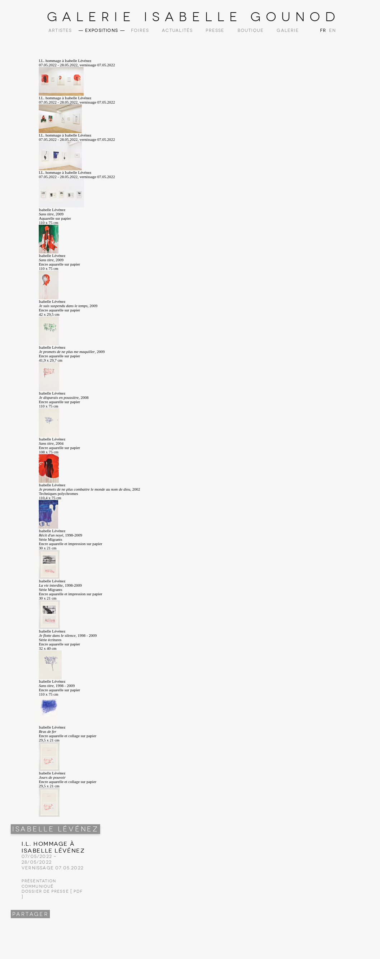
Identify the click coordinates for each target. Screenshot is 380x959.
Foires (140, 30)
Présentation (39, 881)
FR (323, 30)
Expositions (102, 30)
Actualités (177, 30)
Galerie (288, 30)
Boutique (251, 30)
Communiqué (37, 886)
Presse (215, 30)
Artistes (60, 30)
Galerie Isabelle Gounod (193, 16)
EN (331, 30)
